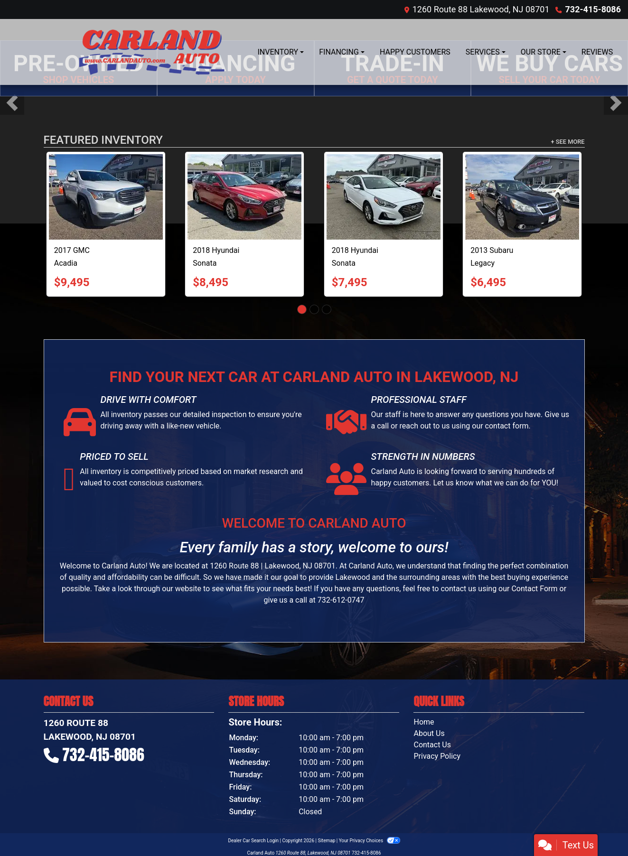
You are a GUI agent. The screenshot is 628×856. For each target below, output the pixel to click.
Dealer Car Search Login (253, 840)
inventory (106, 471)
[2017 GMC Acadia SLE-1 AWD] (106, 197)
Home (423, 721)
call (383, 425)
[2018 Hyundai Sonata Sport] (244, 197)
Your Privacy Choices (369, 840)
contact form (507, 425)
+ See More (568, 141)
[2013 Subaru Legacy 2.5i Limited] (522, 197)
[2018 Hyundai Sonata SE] (383, 197)
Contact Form (534, 588)
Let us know (453, 482)
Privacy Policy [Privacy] (436, 756)
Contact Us (432, 744)
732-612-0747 (341, 600)
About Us (428, 733)
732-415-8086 (593, 9)
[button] (12, 103)
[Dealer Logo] (150, 52)
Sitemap (326, 840)
